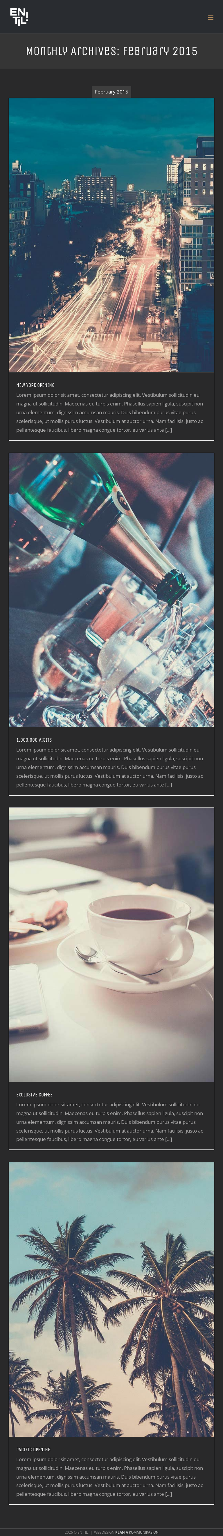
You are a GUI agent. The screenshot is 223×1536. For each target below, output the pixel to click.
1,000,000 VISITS (34, 740)
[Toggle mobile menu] (211, 18)
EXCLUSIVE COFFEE (34, 1094)
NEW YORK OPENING (35, 385)
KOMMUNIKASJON (137, 1532)
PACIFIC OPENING (33, 1449)
